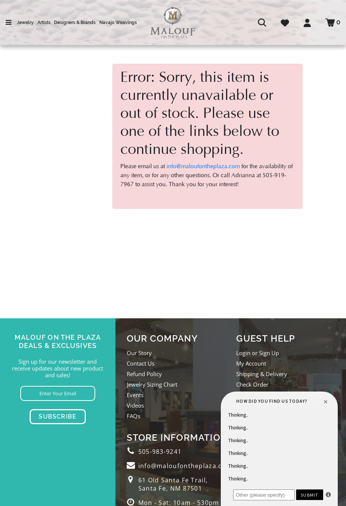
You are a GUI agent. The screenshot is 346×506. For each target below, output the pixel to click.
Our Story (139, 353)
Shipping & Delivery (261, 374)
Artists (44, 22)
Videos (135, 405)
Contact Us (140, 363)
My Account (251, 363)
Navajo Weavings (118, 22)
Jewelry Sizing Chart (152, 384)
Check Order (252, 384)
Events (135, 395)
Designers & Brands (75, 22)
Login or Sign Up (257, 353)
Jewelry (25, 22)
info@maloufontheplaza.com (203, 166)
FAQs (133, 416)
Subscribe (57, 416)
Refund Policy (144, 374)
